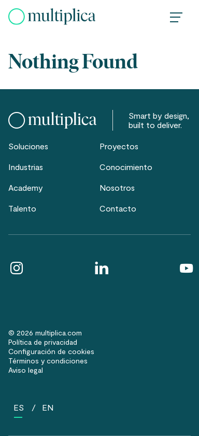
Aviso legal (25, 369)
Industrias (25, 167)
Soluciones (28, 146)
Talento (22, 208)
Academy (25, 187)
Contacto (118, 208)
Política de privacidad (42, 341)
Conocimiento (126, 167)
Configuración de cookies (51, 351)
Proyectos (119, 146)
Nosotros (117, 187)
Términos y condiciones (48, 360)
